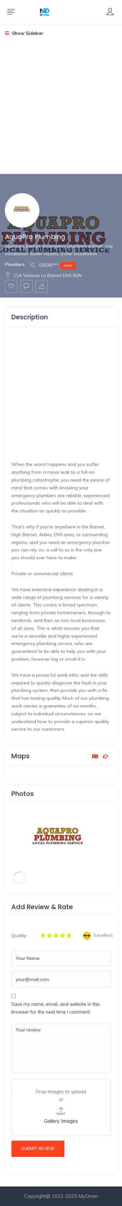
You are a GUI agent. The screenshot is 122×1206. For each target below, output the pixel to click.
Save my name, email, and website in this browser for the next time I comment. (55, 1008)
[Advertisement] (61, 110)
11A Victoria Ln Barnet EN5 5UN (43, 275)
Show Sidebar (24, 33)
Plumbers (15, 264)
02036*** (52, 265)
